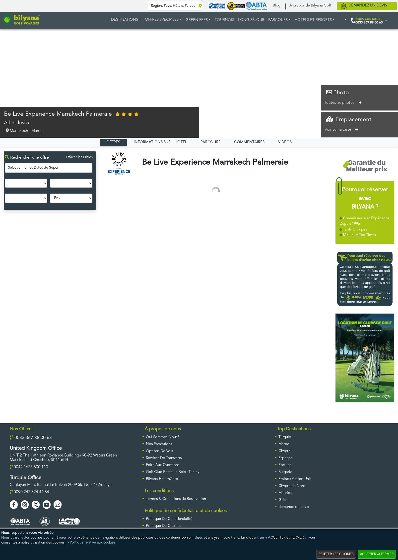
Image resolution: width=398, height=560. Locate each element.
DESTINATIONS (124, 20)
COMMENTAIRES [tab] (249, 142)
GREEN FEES (197, 20)
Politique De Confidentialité (169, 519)
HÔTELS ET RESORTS (313, 20)
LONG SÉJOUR (251, 20)
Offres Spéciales (162, 20)
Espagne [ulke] (285, 458)
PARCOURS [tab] (210, 142)
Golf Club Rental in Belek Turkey (172, 472)
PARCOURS (278, 20)
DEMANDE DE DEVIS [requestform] (293, 507)
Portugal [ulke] (285, 465)
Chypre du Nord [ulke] (291, 486)
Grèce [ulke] (283, 500)
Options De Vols (159, 451)
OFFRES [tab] (113, 142)
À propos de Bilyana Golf (310, 5)
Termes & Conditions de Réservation (176, 499)
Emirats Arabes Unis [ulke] (294, 479)
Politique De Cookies (163, 526)
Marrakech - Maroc (23, 130)
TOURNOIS (224, 20)
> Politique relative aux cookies (90, 542)
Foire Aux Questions (162, 465)
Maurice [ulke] (285, 493)
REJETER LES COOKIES (336, 554)
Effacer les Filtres (79, 157)
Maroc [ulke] (283, 444)
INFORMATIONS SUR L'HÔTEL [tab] (160, 142)
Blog (276, 5)
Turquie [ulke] (284, 437)
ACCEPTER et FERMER (377, 554)
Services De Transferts (164, 458)
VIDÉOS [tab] (285, 142)
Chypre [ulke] (284, 451)
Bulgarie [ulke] (285, 472)
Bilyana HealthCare (162, 479)
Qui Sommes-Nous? (162, 437)
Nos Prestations (159, 444)
